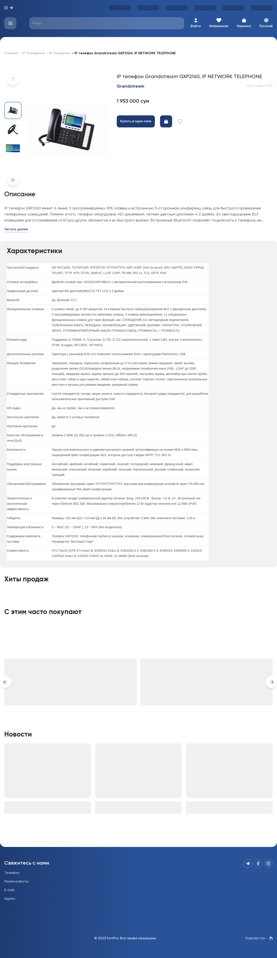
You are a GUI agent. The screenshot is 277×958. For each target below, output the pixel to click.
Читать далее (16, 229)
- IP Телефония (32, 53)
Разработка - (259, 938)
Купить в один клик (135, 121)
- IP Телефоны (58, 53)
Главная (11, 53)
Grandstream (130, 86)
